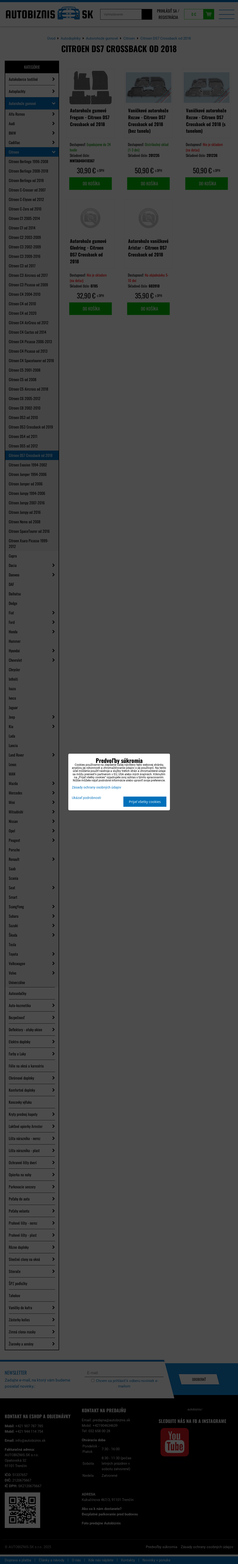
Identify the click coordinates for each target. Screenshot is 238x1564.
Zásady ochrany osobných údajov (96, 787)
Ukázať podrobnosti (86, 798)
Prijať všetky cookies (145, 801)
